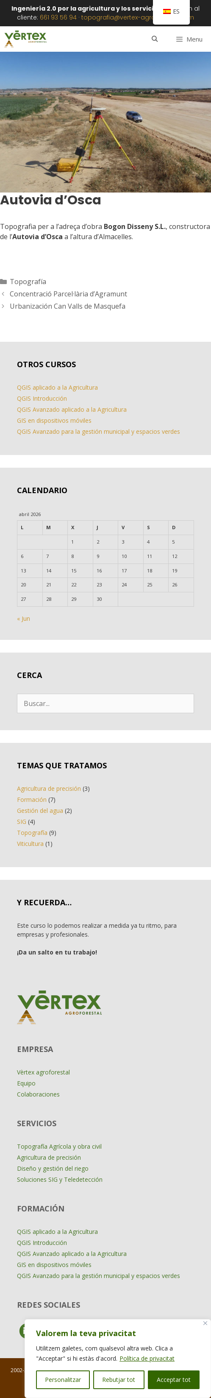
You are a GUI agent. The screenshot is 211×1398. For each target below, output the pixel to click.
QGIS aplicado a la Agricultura (57, 387)
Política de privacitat (147, 1358)
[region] (118, 1358)
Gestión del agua (40, 810)
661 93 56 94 (58, 17)
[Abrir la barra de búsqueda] (154, 39)
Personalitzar (63, 1380)
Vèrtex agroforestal (43, 1072)
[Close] (205, 1323)
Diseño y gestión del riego (53, 1168)
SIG (21, 822)
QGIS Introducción (42, 398)
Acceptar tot (174, 1380)
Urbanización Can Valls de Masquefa (67, 306)
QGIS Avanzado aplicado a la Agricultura (72, 409)
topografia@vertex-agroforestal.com (137, 17)
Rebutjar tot (118, 1380)
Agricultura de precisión (49, 788)
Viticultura (30, 844)
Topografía (28, 281)
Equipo (26, 1083)
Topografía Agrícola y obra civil (59, 1146)
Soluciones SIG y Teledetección (60, 1179)
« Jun (23, 618)
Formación (32, 799)
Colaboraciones (38, 1094)
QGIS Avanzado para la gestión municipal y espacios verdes (98, 431)
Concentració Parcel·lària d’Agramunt (68, 294)
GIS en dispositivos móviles (54, 420)
